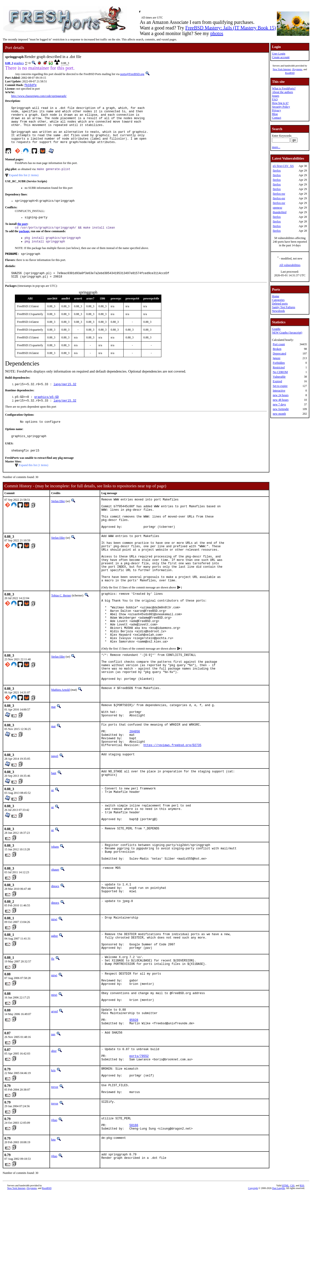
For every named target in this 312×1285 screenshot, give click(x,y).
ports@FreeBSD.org (132, 74)
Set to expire (280, 386)
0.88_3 (9, 63)
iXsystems (297, 69)
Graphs (276, 329)
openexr (277, 207)
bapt (53, 832)
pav (53, 1116)
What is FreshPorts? (284, 88)
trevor (54, 1173)
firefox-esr (279, 193)
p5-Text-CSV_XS (283, 166)
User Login (278, 53)
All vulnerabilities (290, 265)
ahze (54, 1133)
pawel (54, 815)
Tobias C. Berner (61, 630)
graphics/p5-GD (46, 412)
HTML (285, 1276)
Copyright (253, 1279)
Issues (275, 95)
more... (276, 147)
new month (279, 413)
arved (54, 1090)
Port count (279, 344)
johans (55, 909)
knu (53, 1231)
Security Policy (281, 106)
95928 (133, 1101)
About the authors (282, 92)
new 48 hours (281, 400)
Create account (281, 57)
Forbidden (279, 362)
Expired (277, 381)
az (52, 849)
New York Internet (282, 69)
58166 (133, 1216)
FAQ (275, 99)
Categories (278, 300)
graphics (19, 63)
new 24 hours (281, 395)
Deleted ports (280, 303)
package (24, 242)
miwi (54, 987)
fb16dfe (30, 85)
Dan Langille (278, 1279)
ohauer (55, 936)
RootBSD (290, 73)
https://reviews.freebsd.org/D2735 (172, 804)
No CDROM (280, 372)
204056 (134, 788)
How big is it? (280, 103)
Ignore (276, 358)
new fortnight (281, 409)
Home (275, 296)
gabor (54, 1004)
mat (53, 758)
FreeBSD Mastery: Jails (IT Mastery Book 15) (230, 27)
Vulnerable (279, 376)
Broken (277, 349)
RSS (302, 1276)
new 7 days (279, 404)
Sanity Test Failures (283, 307)
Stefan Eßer (58, 519)
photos (216, 33)
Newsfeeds (278, 311)
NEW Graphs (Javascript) (287, 332)
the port (22, 234)
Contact (276, 117)
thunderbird (279, 212)
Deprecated (279, 353)
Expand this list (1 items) (24, 184)
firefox (277, 170)
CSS (292, 1276)
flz (52, 1031)
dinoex (55, 953)
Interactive (279, 390)
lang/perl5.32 (64, 399)
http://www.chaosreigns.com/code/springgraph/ (39, 96)
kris (53, 1155)
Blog (275, 114)
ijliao (54, 1208)
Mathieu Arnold (60, 741)
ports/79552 (139, 1140)
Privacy (276, 110)
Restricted (279, 367)
